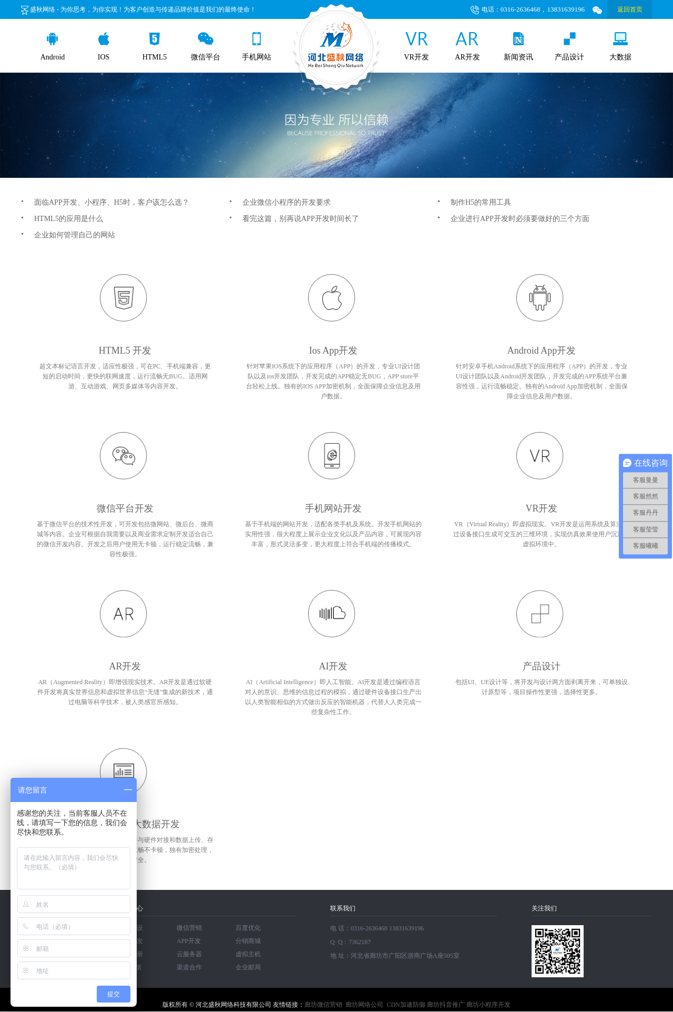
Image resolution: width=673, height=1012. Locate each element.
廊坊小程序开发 (488, 1004)
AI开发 (333, 666)
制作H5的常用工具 (474, 202)
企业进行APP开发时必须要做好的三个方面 (513, 219)
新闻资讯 (518, 46)
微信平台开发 (125, 508)
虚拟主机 (248, 954)
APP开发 (189, 941)
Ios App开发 (333, 350)
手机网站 (256, 46)
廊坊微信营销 (323, 1004)
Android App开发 (541, 350)
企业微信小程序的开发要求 (280, 202)
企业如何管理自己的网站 (68, 235)
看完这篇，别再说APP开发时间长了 (294, 219)
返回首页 (630, 9)
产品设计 (569, 46)
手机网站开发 (333, 508)
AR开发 (467, 46)
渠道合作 (189, 967)
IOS (103, 46)
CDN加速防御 (405, 1004)
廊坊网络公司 (364, 1004)
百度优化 (248, 927)
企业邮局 (248, 967)
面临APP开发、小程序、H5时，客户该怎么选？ (105, 202)
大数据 (620, 46)
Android (52, 46)
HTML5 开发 (125, 350)
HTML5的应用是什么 (62, 219)
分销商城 (248, 941)
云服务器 (189, 954)
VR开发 (416, 46)
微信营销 (189, 927)
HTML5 (154, 46)
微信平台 (205, 46)
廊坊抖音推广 (446, 1004)
